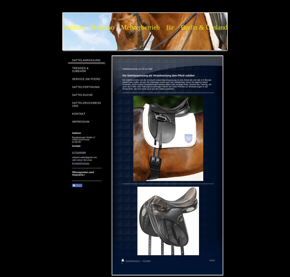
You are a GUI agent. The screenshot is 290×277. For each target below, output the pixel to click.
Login (212, 260)
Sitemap (147, 260)
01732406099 (79, 152)
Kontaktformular (80, 163)
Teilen (77, 185)
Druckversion (131, 260)
